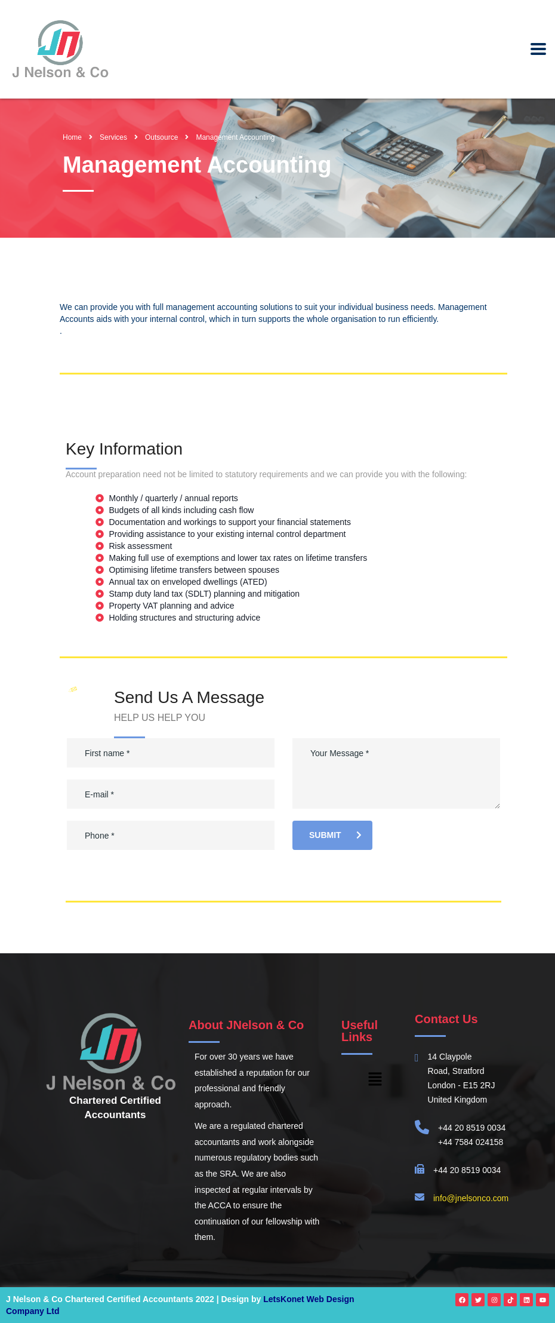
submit (335, 835)
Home (72, 137)
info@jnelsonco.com (470, 1198)
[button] (375, 1080)
